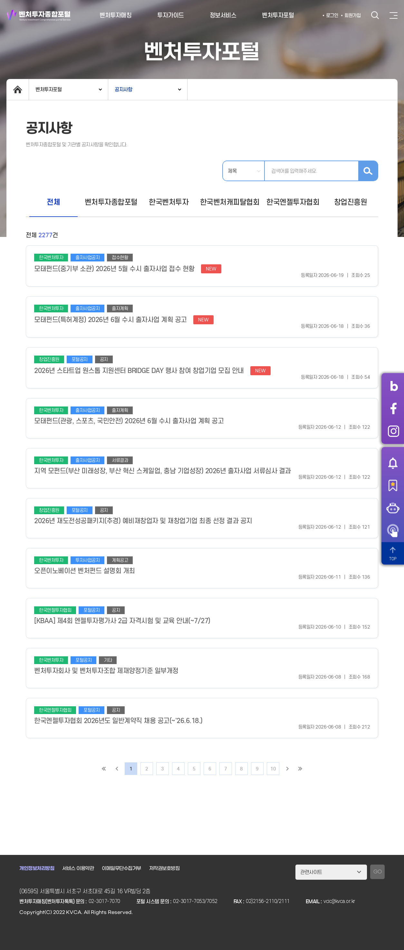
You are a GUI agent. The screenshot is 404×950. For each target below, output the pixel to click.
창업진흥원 (350, 202)
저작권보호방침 (164, 868)
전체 (53, 202)
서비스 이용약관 (78, 868)
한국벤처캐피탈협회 (230, 202)
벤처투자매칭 (115, 15)
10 (273, 769)
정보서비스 (223, 15)
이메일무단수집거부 (121, 868)
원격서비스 (392, 530)
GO (377, 872)
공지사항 (123, 89)
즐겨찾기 (392, 485)
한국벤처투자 (168, 202)
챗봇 (392, 508)
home (17, 89)
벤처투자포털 (278, 15)
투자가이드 (170, 15)
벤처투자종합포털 (38, 15)
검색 (375, 15)
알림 (392, 463)
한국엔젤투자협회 (292, 202)
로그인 (332, 15)
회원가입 (352, 15)
